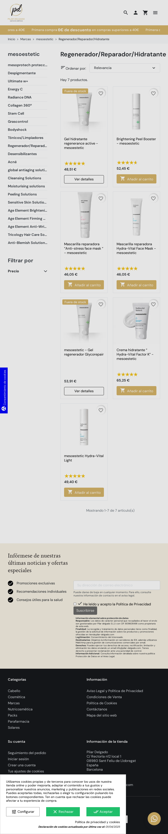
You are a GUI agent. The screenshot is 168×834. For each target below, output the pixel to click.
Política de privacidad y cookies (97, 822)
